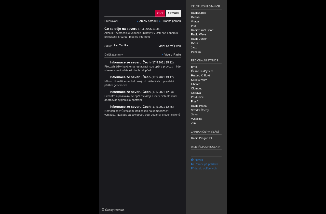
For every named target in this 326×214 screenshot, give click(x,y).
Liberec (195, 84)
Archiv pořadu (148, 20)
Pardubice (197, 97)
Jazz (194, 47)
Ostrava (196, 92)
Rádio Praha (199, 105)
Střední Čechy (200, 110)
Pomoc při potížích (204, 164)
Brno (194, 66)
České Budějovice (202, 71)
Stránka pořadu (171, 20)
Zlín (193, 123)
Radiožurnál (198, 12)
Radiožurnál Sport (202, 30)
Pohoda (196, 51)
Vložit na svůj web (169, 45)
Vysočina (196, 118)
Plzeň (194, 101)
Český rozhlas (113, 209)
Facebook (116, 45)
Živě (160, 13)
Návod (197, 159)
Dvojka (195, 17)
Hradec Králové (200, 75)
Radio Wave (198, 34)
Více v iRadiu (172, 54)
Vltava (195, 21)
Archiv (173, 13)
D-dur (194, 43)
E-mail (126, 45)
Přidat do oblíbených (203, 168)
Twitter (121, 45)
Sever (194, 114)
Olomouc (196, 88)
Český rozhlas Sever (128, 8)
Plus (193, 25)
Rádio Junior (199, 38)
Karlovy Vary (199, 79)
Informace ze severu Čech (142, 62)
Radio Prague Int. (202, 138)
